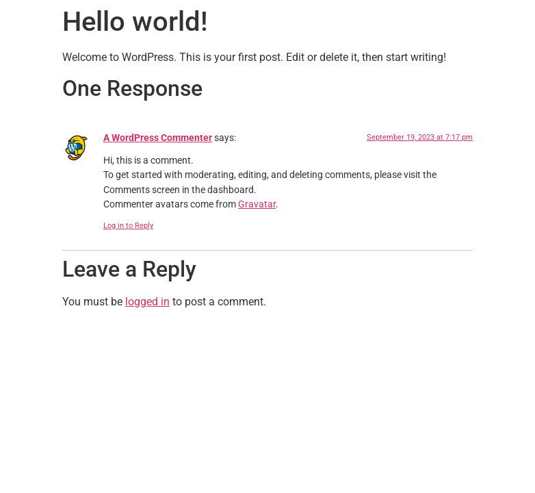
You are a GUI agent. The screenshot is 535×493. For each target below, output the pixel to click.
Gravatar (257, 204)
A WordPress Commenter (157, 138)
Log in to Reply (128, 225)
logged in (147, 301)
